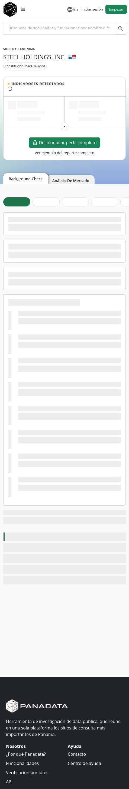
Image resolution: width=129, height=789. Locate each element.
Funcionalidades (22, 763)
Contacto (77, 754)
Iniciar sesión (92, 9)
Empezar (116, 9)
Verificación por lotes (27, 772)
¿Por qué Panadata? (26, 754)
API (9, 782)
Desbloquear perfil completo (64, 143)
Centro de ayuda (84, 763)
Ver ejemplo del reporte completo (64, 152)
